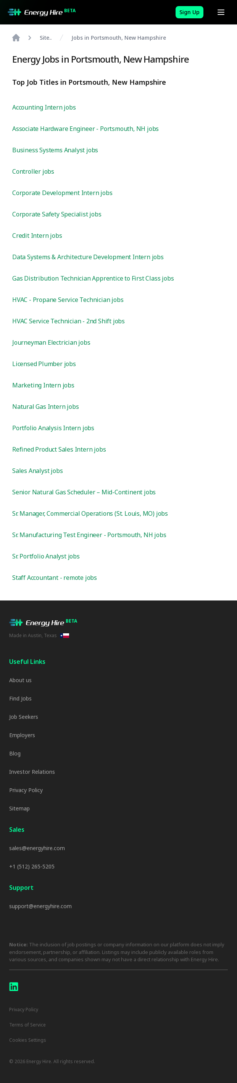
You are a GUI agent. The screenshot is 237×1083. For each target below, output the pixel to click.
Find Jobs (20, 698)
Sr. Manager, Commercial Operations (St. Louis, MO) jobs (90, 513)
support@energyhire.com (40, 906)
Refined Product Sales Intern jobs (59, 449)
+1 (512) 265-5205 (32, 866)
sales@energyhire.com (37, 848)
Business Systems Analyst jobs (55, 150)
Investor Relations (32, 771)
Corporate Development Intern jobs (62, 193)
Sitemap (19, 808)
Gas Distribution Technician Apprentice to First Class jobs (93, 278)
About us (20, 680)
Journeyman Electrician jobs (51, 342)
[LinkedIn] (13, 986)
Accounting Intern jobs (44, 107)
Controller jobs (33, 171)
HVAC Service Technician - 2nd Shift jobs (68, 321)
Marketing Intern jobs (43, 385)
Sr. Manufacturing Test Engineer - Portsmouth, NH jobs (89, 535)
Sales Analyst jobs (37, 470)
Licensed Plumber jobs (44, 364)
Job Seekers (23, 716)
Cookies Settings (27, 1040)
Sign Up (189, 12)
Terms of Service (27, 1025)
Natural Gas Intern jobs (45, 406)
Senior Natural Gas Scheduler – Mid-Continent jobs (84, 492)
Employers (22, 735)
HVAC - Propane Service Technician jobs (67, 299)
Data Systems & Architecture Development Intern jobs (88, 257)
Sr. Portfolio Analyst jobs (46, 556)
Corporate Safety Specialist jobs (57, 214)
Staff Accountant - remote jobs (54, 577)
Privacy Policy (26, 790)
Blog (15, 753)
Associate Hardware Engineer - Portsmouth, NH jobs (85, 128)
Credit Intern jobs (37, 235)
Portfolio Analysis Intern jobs (53, 428)
